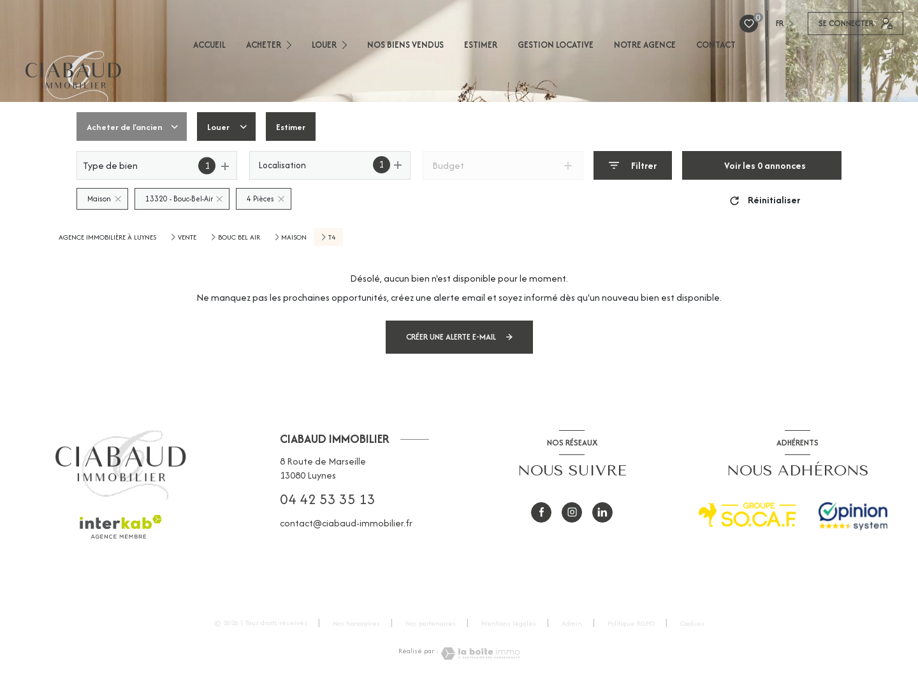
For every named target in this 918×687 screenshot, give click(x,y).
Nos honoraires (356, 623)
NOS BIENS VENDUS (405, 44)
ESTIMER (480, 44)
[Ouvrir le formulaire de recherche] (633, 165)
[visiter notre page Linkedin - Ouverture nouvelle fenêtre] (602, 512)
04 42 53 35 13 (327, 499)
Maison (294, 237)
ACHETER (263, 44)
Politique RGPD (631, 623)
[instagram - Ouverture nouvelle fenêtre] (572, 512)
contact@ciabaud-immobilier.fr (346, 523)
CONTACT (716, 44)
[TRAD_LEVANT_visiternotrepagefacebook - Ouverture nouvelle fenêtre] (541, 512)
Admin (572, 623)
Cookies (692, 623)
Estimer (300, 126)
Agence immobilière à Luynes (107, 237)
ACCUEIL (209, 44)
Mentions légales (508, 623)
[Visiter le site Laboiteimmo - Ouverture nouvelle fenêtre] (479, 654)
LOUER (324, 44)
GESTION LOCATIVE (556, 44)
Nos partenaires (430, 623)
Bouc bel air (239, 237)
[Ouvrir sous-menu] (292, 44)
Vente (187, 237)
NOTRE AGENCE (645, 44)
